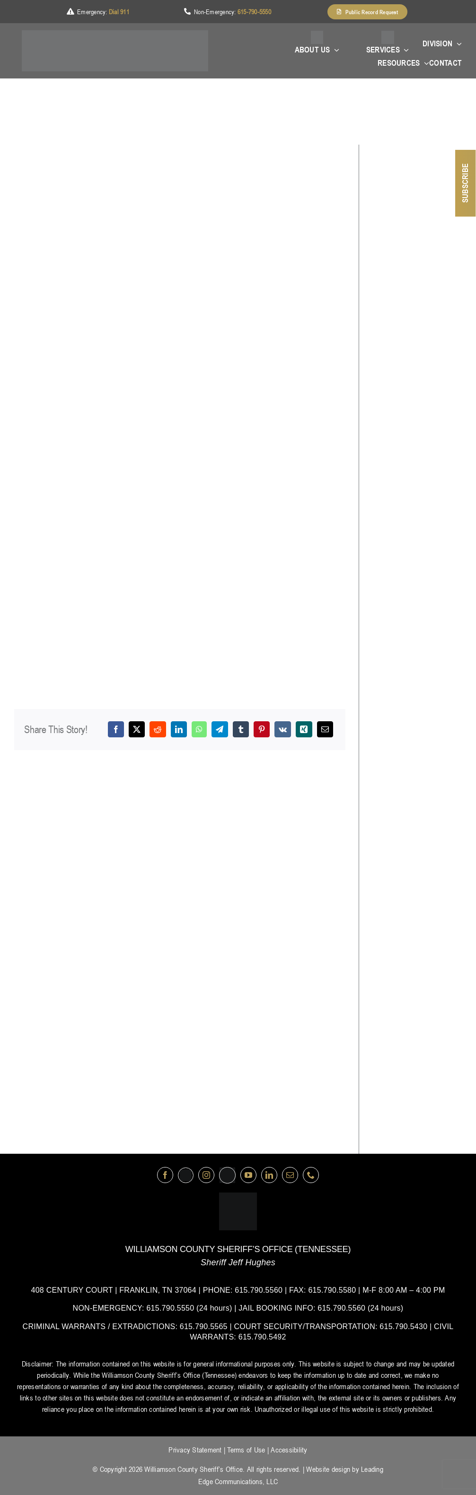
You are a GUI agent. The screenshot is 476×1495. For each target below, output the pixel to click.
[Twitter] (186, 1175)
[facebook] (165, 1175)
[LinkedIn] (178, 729)
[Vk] (282, 729)
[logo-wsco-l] (238, 1196)
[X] (136, 729)
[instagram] (206, 1175)
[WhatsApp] (199, 729)
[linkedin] (269, 1175)
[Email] (325, 729)
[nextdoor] (227, 1175)
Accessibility (289, 1449)
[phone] (311, 1175)
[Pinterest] (261, 729)
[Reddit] (157, 729)
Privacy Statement (194, 1449)
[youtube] (248, 1175)
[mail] (290, 1175)
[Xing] (303, 729)
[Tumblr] (240, 729)
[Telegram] (219, 729)
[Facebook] (116, 729)
